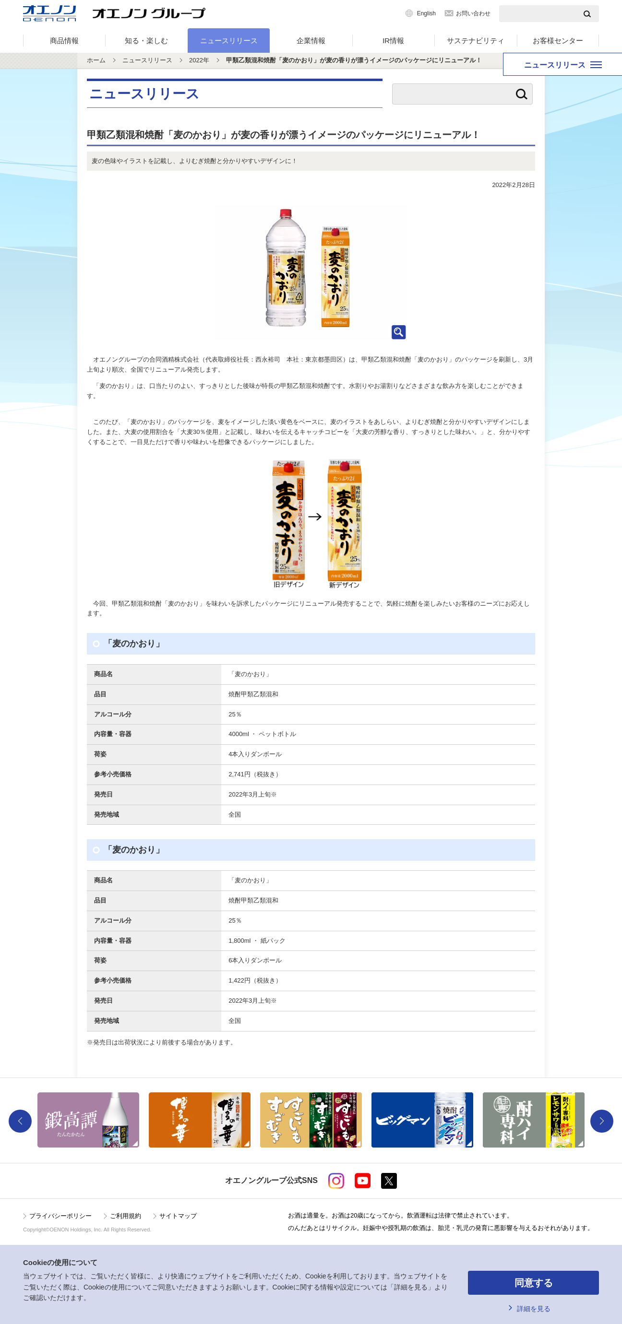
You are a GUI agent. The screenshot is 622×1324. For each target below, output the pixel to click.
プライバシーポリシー (60, 1215)
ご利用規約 (125, 1215)
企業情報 (311, 40)
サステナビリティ (475, 40)
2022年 (199, 60)
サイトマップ (178, 1215)
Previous (20, 1121)
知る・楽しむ (146, 40)
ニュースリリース (229, 40)
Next (601, 1121)
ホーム (96, 60)
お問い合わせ (473, 13)
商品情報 (64, 40)
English (426, 13)
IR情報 (393, 40)
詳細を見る (533, 1308)
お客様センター (558, 40)
